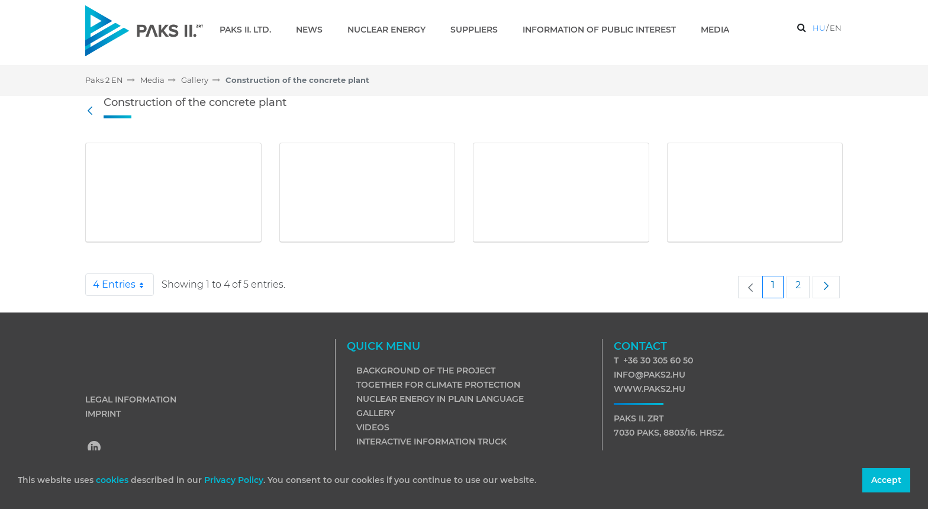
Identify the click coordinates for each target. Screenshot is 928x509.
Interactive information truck (431, 441)
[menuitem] (250, 29)
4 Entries (123, 284)
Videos (372, 427)
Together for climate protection (438, 384)
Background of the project (425, 370)
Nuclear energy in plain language (440, 399)
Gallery (375, 413)
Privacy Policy (233, 480)
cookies (113, 480)
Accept (886, 480)
